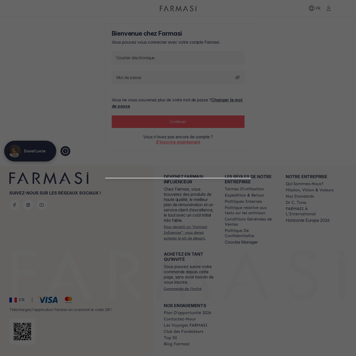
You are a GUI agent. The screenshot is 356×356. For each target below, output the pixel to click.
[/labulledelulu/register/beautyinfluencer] (178, 247)
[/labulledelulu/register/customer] (178, 259)
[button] (178, 245)
